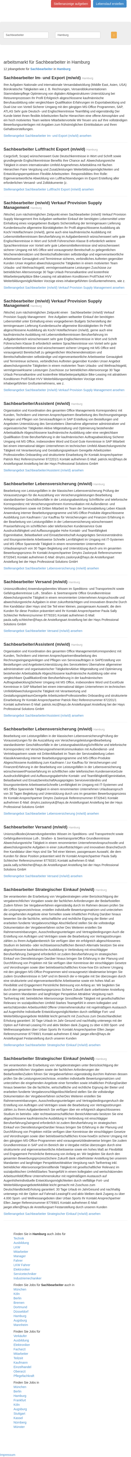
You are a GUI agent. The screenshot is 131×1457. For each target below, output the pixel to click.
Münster (19, 1427)
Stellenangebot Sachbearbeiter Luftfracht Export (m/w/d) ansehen (49, 189)
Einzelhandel (22, 1367)
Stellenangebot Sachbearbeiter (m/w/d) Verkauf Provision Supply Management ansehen (64, 287)
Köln (17, 1294)
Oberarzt (19, 1371)
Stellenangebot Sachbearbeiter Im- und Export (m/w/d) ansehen (47, 135)
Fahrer (18, 1260)
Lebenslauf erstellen (110, 4)
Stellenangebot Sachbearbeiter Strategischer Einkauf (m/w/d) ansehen (52, 1045)
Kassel (18, 1418)
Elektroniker (22, 1269)
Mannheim (21, 1325)
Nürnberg (20, 1422)
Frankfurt (20, 1400)
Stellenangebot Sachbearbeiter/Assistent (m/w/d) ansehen (44, 470)
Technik (19, 1238)
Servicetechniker (25, 1274)
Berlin (18, 1298)
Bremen (19, 1302)
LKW (17, 1247)
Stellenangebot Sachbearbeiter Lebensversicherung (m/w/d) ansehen (51, 568)
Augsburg (20, 1320)
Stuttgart (19, 1413)
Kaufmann (21, 1362)
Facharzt (19, 1349)
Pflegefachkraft (24, 1376)
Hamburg (20, 1316)
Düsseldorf (21, 1311)
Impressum (7, 1455)
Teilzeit (18, 1358)
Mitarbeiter (21, 1251)
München (20, 1289)
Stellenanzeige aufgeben (71, 4)
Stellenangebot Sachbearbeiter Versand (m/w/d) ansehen (43, 631)
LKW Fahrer (22, 1265)
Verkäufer (20, 1336)
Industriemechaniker (27, 1278)
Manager (20, 1256)
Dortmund (20, 1307)
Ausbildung (21, 1243)
